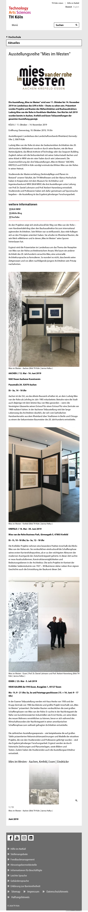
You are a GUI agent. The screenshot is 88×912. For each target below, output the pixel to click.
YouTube (15, 217)
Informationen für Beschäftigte (26, 870)
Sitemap (15, 891)
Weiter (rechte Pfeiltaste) (77, 784)
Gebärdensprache (20, 880)
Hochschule (14, 37)
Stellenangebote (19, 854)
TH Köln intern (57, 3)
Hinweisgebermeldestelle (24, 864)
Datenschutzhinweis (57, 891)
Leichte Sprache (19, 875)
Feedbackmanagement (23, 859)
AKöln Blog (16, 213)
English (76, 6)
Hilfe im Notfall (73, 3)
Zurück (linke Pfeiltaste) (10, 784)
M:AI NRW (16, 209)
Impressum (33, 891)
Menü (15, 25)
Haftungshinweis (20, 897)
